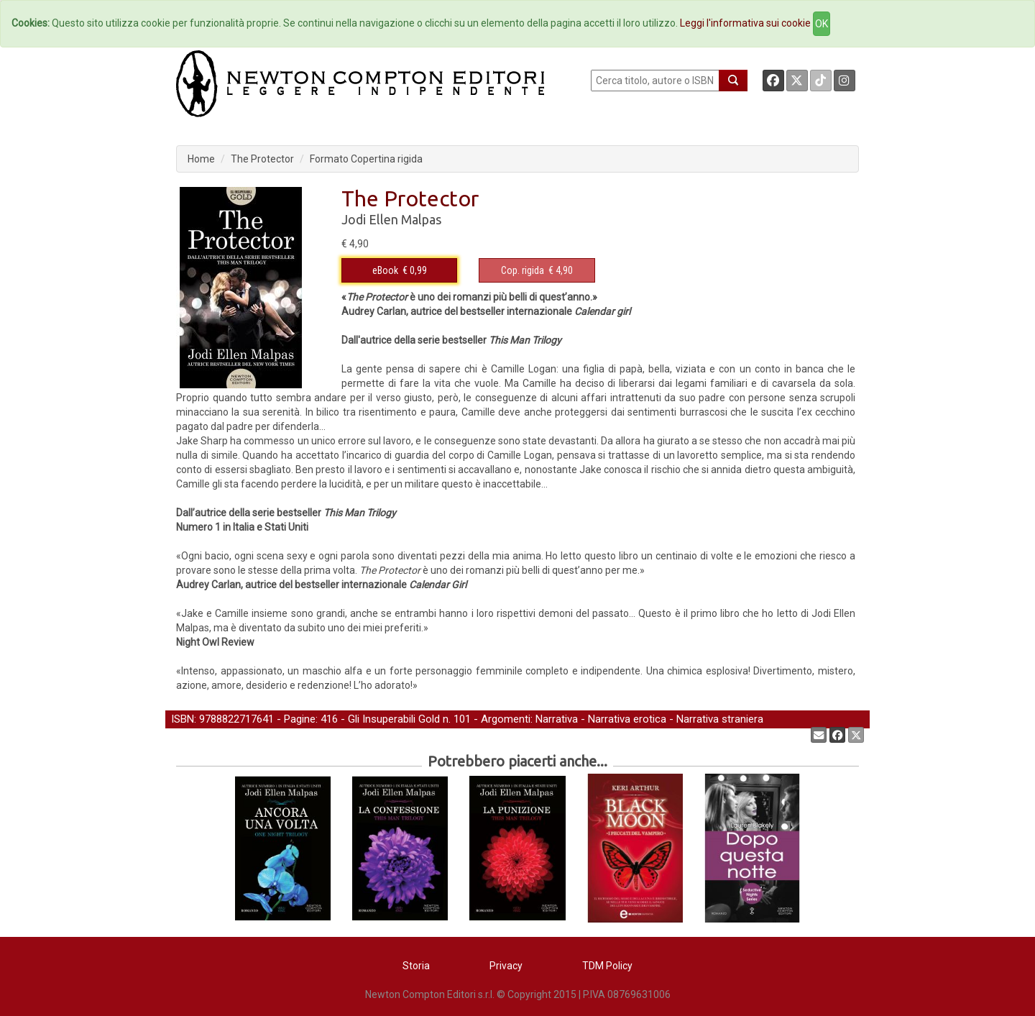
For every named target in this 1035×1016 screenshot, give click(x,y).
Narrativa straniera (719, 719)
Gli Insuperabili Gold (394, 719)
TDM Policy (607, 965)
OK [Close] (821, 23)
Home (201, 159)
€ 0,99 (399, 270)
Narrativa (556, 719)
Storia (416, 965)
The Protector (262, 159)
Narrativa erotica (627, 719)
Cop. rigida (522, 270)
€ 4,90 (537, 270)
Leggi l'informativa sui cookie (745, 23)
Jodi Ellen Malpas (391, 219)
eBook (385, 270)
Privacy (506, 965)
